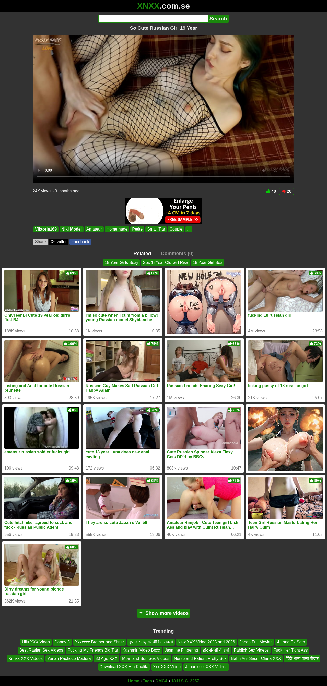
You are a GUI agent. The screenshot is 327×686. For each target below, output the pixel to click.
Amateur (94, 229)
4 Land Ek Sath (291, 642)
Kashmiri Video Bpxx (141, 650)
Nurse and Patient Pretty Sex (200, 658)
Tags (147, 681)
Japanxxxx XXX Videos (206, 667)
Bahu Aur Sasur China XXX (256, 658)
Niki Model (71, 229)
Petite (137, 229)
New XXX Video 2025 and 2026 (206, 642)
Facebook (80, 241)
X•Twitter (59, 241)
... (188, 229)
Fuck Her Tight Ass (290, 650)
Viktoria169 (46, 229)
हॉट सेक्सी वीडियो (216, 650)
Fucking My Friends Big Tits (93, 650)
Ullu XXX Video (36, 642)
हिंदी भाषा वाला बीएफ (302, 658)
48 (271, 191)
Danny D (62, 642)
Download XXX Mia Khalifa (124, 667)
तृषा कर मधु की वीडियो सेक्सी (151, 642)
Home (133, 681)
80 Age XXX (107, 658)
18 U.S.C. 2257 (185, 681)
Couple (176, 229)
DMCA (161, 681)
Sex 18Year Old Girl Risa (165, 262)
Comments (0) (177, 253)
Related (142, 253)
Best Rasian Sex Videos (41, 650)
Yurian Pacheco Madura (69, 658)
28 (286, 191)
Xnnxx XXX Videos (25, 658)
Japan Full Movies (256, 642)
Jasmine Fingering (181, 650)
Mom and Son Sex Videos (145, 658)
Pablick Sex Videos (251, 650)
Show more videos (163, 613)
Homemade (117, 229)
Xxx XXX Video (167, 667)
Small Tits (156, 229)
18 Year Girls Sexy (121, 262)
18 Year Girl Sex (208, 262)
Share (40, 241)
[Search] (153, 19)
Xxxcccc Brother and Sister (99, 642)
